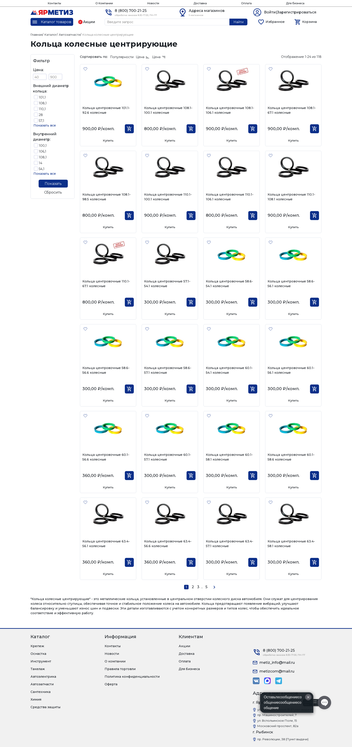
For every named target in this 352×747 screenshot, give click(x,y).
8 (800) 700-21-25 (131, 11)
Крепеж (37, 646)
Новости (153, 3)
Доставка (200, 3)
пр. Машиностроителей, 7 (277, 715)
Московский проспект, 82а (277, 726)
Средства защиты (45, 707)
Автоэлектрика (43, 677)
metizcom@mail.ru (277, 671)
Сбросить (53, 192)
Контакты (54, 3)
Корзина (309, 22)
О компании (115, 661)
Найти (238, 22)
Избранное (275, 22)
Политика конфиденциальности (132, 677)
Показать (53, 183)
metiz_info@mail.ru (277, 662)
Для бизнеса (295, 3)
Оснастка (38, 654)
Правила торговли (120, 669)
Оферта (111, 684)
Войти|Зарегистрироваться (290, 12)
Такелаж (38, 669)
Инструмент (41, 661)
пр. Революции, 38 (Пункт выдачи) (282, 739)
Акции (184, 646)
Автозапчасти (42, 684)
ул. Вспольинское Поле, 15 (277, 720)
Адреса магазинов (206, 11)
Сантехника (41, 692)
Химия (36, 699)
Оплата (246, 3)
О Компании (104, 3)
